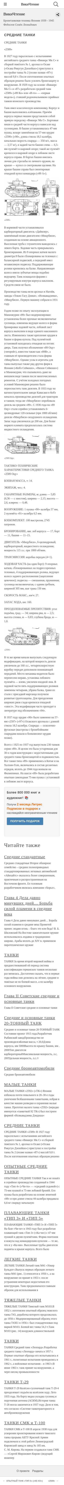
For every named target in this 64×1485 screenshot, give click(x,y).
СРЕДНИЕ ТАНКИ (22, 1125)
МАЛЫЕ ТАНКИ (20, 1084)
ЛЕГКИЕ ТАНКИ (20, 1259)
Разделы (37, 1470)
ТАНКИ (11, 955)
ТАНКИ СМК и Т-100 (24, 1423)
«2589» (51, 1481)
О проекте (23, 1470)
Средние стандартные (24, 857)
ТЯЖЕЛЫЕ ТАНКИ (22, 1300)
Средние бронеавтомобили (29, 1068)
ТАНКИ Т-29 (16, 1382)
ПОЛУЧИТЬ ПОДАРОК (25, 821)
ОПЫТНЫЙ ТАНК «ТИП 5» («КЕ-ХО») (24, 1481)
